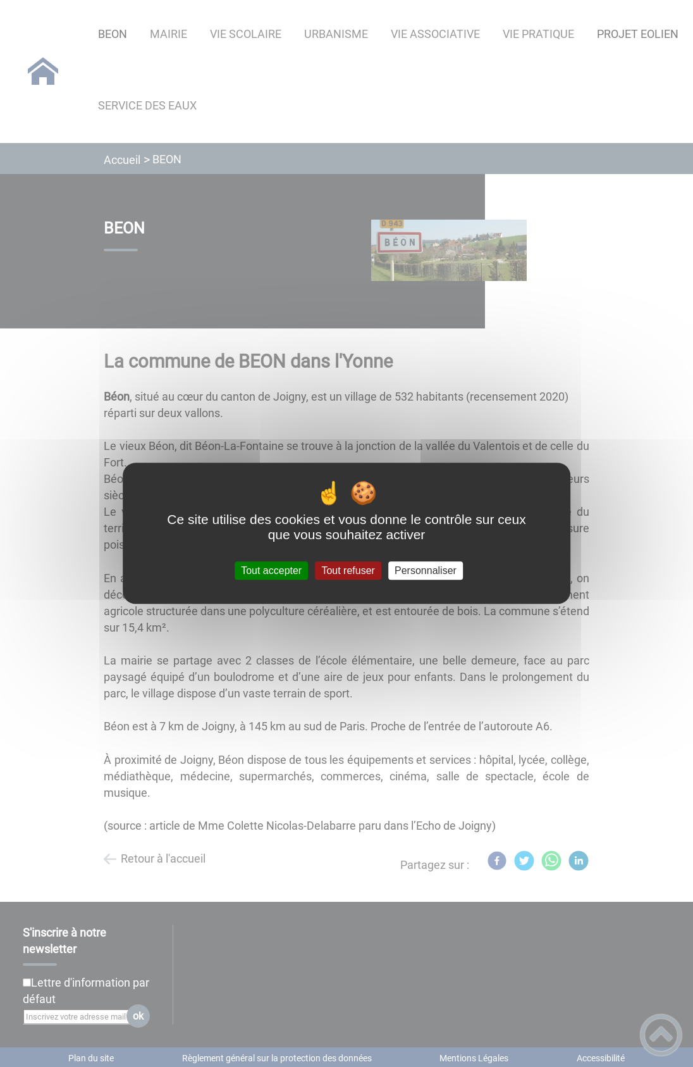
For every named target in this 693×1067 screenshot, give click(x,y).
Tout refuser (347, 570)
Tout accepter (271, 570)
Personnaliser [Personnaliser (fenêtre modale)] (426, 570)
